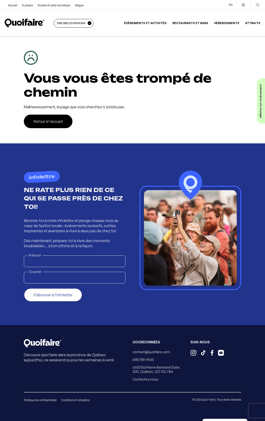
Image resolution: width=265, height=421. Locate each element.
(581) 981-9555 (143, 360)
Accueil (12, 5)
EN (231, 5)
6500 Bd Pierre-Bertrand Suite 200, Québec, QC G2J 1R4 (155, 369)
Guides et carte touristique (54, 5)
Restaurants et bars (190, 23)
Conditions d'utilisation (75, 400)
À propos (27, 5)
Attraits (252, 23)
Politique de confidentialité (40, 400)
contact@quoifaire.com (151, 352)
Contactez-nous (145, 379)
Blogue (79, 5)
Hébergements (226, 23)
